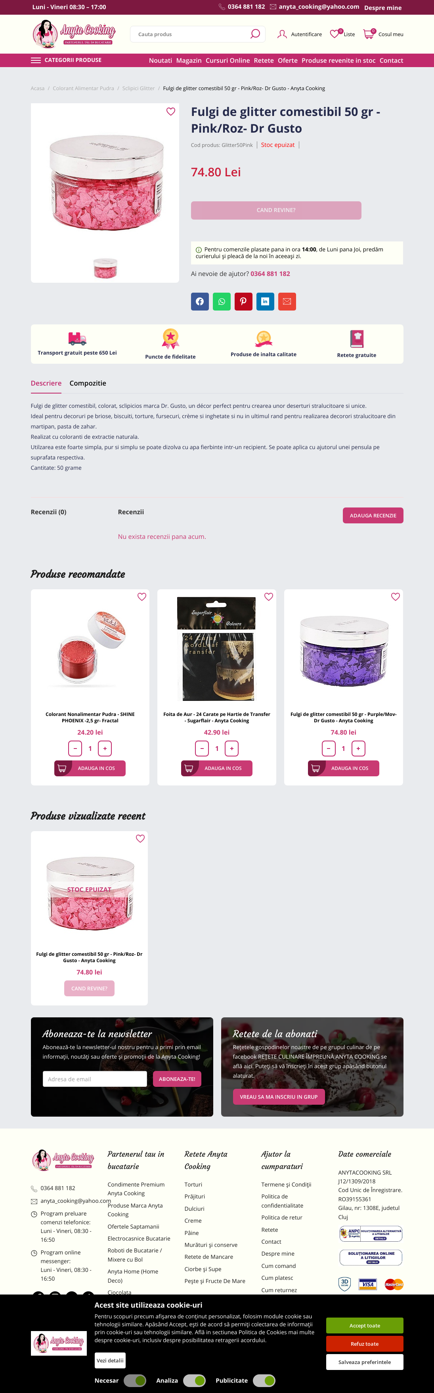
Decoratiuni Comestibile (139, 1347)
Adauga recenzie (373, 515)
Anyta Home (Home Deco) (133, 1276)
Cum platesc (277, 1278)
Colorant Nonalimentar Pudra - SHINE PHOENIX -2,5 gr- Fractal (90, 717)
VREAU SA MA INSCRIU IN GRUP (279, 1096)
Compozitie (87, 383)
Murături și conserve (211, 1245)
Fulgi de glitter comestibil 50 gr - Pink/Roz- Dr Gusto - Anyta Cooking (89, 957)
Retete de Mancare (209, 1257)
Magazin (189, 60)
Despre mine (278, 1254)
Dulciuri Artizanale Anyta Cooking (139, 1330)
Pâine (192, 1233)
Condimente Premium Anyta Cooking (136, 1189)
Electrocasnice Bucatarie (139, 1239)
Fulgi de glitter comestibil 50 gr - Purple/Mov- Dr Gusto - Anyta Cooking (344, 717)
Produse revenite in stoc (339, 60)
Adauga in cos (86, 768)
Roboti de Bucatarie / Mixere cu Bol (135, 1255)
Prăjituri (195, 1196)
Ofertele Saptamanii (133, 1227)
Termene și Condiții (287, 1184)
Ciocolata (120, 1293)
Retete (264, 60)
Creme (193, 1221)
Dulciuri (195, 1209)
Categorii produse (73, 60)
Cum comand (279, 1266)
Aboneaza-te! (177, 1078)
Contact (391, 60)
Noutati (160, 60)
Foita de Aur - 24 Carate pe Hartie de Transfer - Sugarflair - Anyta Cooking (216, 717)
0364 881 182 (270, 273)
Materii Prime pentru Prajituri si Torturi (135, 1309)
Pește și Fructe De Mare (215, 1281)
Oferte (288, 60)
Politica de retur (282, 1217)
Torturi (194, 1184)
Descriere (46, 383)
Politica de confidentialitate (283, 1201)
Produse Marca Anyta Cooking (135, 1210)
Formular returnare (287, 1302)
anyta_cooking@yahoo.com (63, 1201)
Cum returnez (279, 1290)
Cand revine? (89, 988)
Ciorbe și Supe (203, 1269)
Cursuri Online (228, 60)
